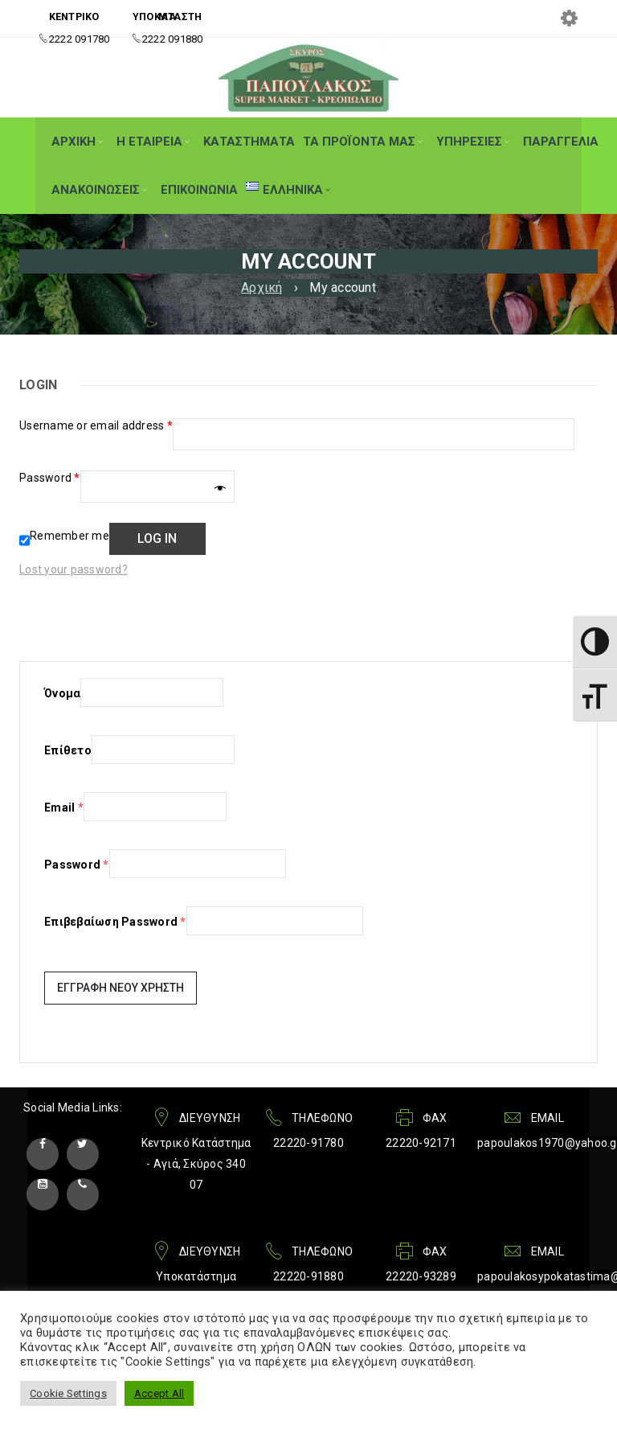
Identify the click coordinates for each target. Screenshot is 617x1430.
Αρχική (262, 287)
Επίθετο (68, 750)
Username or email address (96, 425)
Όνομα (62, 693)
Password (49, 477)
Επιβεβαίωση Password (115, 921)
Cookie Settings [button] (68, 1393)
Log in (157, 538)
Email (64, 807)
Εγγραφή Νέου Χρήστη (120, 987)
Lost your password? (73, 569)
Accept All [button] (159, 1393)
